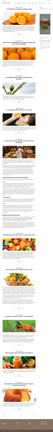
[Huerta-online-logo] (7, 3)
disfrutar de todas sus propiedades (9, 288)
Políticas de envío (44, 423)
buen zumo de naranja (20, 193)
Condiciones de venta (44, 422)
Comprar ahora (45, 27)
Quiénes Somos (43, 421)
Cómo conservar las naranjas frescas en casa (19, 269)
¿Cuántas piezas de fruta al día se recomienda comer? (19, 235)
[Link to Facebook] (2, 0)
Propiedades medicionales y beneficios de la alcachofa (19, 78)
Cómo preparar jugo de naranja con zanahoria (19, 353)
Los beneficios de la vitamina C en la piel (19, 110)
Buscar (41, 7)
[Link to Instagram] (4, 0)
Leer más (19, 34)
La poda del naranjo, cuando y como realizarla (19, 316)
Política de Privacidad (17, 430)
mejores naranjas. (17, 290)
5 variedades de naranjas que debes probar (19, 9)
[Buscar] (49, 9)
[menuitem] (15, 3)
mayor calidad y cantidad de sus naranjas (25, 341)
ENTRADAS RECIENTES (19, 7)
